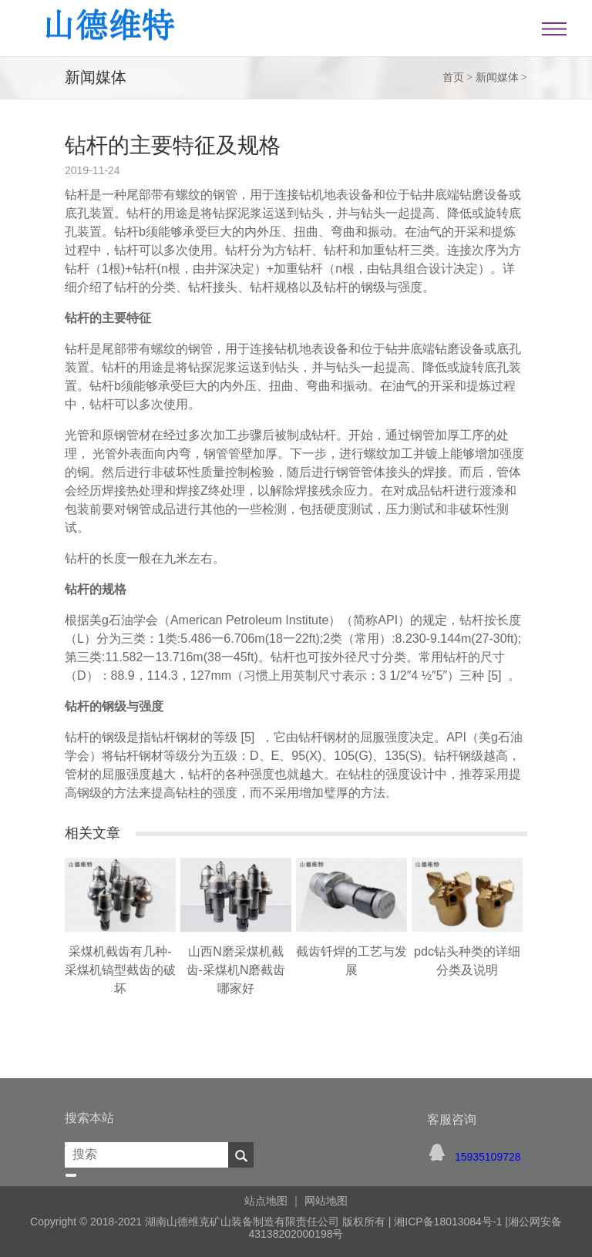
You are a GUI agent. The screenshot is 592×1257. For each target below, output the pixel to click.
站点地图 (266, 1201)
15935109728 (488, 1157)
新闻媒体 (497, 77)
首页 (453, 77)
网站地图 (326, 1201)
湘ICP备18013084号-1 (446, 1221)
